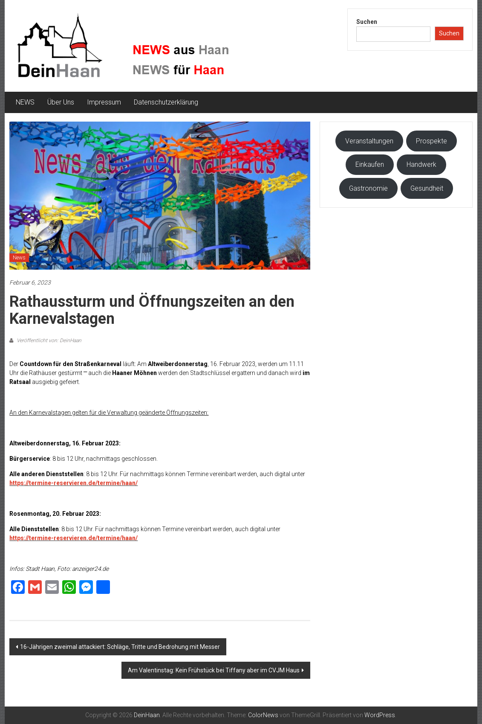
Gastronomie (368, 188)
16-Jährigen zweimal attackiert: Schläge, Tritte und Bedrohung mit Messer (120, 646)
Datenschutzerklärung (166, 102)
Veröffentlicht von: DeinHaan (48, 340)
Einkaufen (369, 164)
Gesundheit (426, 188)
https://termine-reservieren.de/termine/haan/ (73, 483)
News (19, 258)
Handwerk (421, 164)
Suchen (366, 21)
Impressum (104, 102)
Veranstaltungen (369, 141)
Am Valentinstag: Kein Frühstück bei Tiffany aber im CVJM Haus (214, 670)
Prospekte (431, 141)
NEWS (25, 102)
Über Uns (60, 102)
